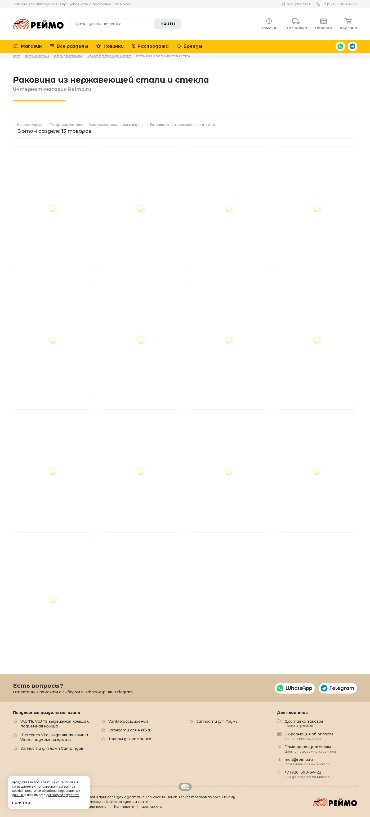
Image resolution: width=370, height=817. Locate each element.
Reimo (38, 24)
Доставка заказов (303, 723)
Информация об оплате (309, 736)
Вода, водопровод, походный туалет (117, 125)
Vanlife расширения (128, 721)
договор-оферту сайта (62, 795)
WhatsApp (340, 46)
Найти (168, 23)
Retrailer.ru (185, 787)
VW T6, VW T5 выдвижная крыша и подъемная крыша (55, 724)
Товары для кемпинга (66, 125)
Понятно (21, 803)
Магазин (27, 46)
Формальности (92, 807)
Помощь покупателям (310, 748)
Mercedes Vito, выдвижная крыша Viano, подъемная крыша (54, 737)
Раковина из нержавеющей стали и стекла (182, 125)
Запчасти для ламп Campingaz (51, 748)
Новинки (110, 46)
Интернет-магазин (30, 125)
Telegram (352, 46)
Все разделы (69, 46)
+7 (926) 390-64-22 (339, 4)
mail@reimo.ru (300, 4)
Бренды (189, 46)
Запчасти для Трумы (217, 721)
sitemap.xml (151, 807)
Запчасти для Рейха (129, 730)
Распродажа (150, 46)
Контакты (124, 807)
